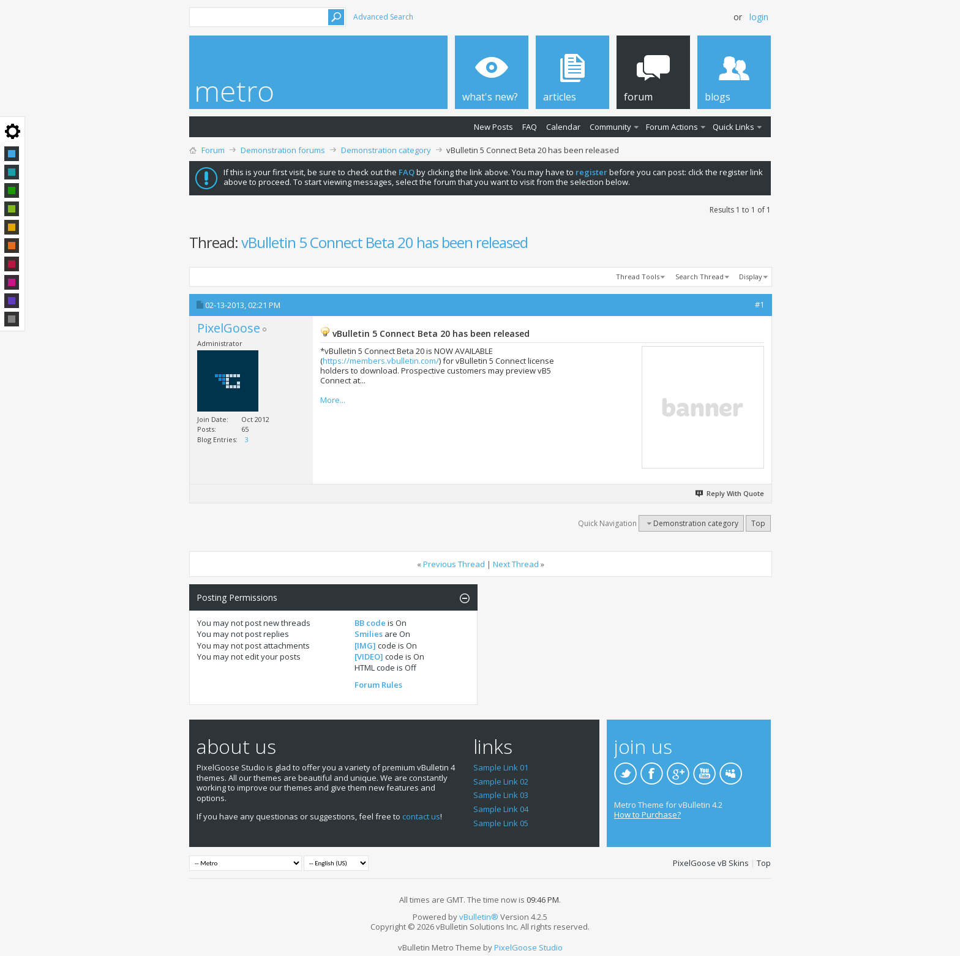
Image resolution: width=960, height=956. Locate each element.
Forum (213, 150)
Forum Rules (378, 684)
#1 (759, 304)
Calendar (563, 126)
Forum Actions (672, 126)
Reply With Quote (730, 493)
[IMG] (365, 645)
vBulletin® (478, 916)
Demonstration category (386, 150)
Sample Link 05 (500, 823)
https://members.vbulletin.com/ (381, 360)
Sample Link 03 (500, 794)
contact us (421, 816)
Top (758, 523)
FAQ (529, 126)
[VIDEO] (368, 656)
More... (332, 399)
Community (610, 126)
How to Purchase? (647, 814)
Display (750, 276)
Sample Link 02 (500, 781)
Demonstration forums (283, 150)
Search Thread (699, 276)
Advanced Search (383, 17)
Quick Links (733, 126)
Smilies (368, 633)
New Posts (493, 126)
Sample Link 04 (500, 809)
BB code (370, 622)
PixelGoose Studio (528, 947)
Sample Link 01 (500, 767)
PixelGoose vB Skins (711, 862)
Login (758, 17)
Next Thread (516, 564)
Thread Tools (637, 276)
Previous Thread (454, 564)
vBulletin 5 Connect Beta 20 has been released (384, 242)
